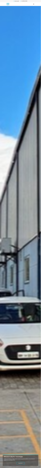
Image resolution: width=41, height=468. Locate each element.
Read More (20, 463)
